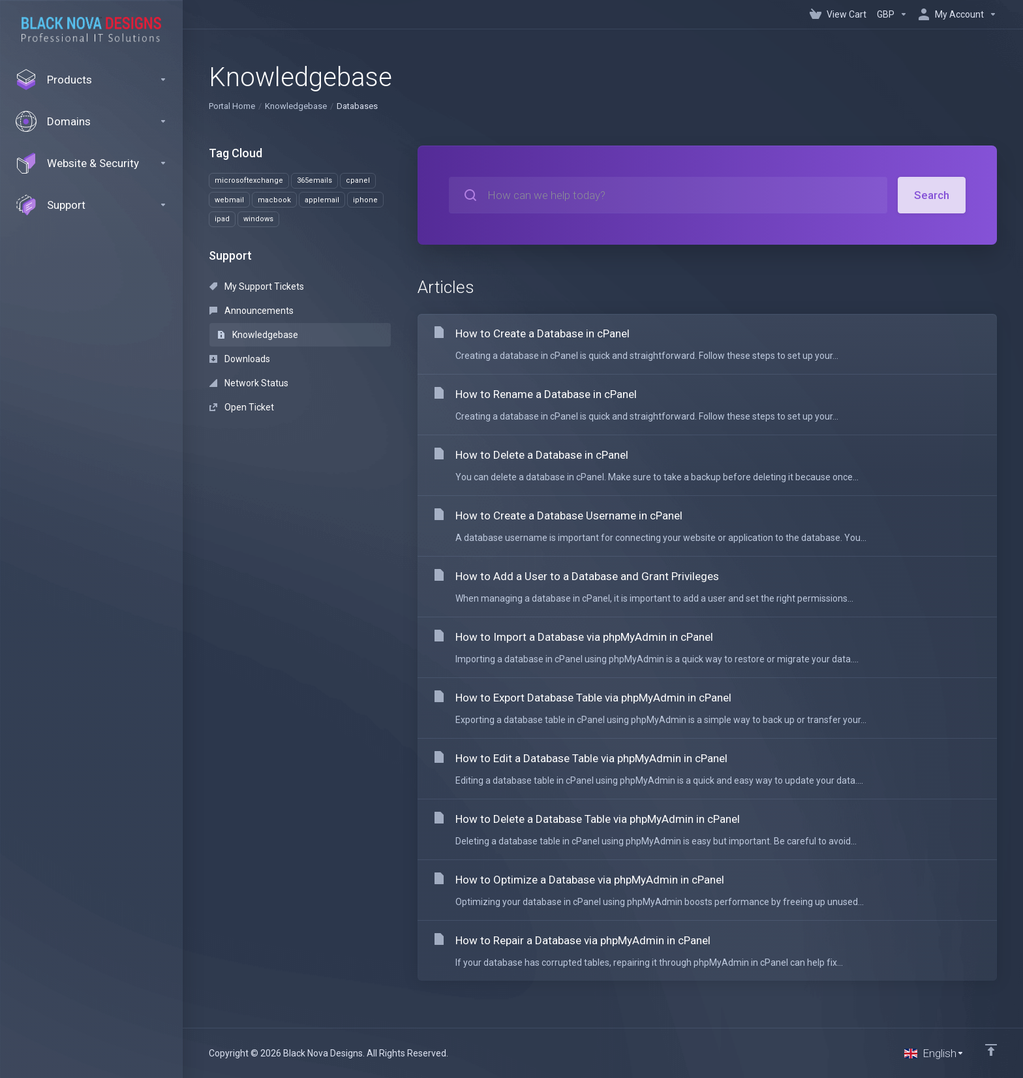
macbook (274, 200)
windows (258, 219)
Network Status (248, 383)
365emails (314, 180)
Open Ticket (241, 407)
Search (931, 195)
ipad (222, 219)
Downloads (239, 359)
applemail (322, 200)
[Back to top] (991, 1050)
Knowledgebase (296, 106)
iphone (365, 200)
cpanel (358, 180)
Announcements (251, 310)
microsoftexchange (249, 180)
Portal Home (232, 106)
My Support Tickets (256, 286)
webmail (229, 200)
